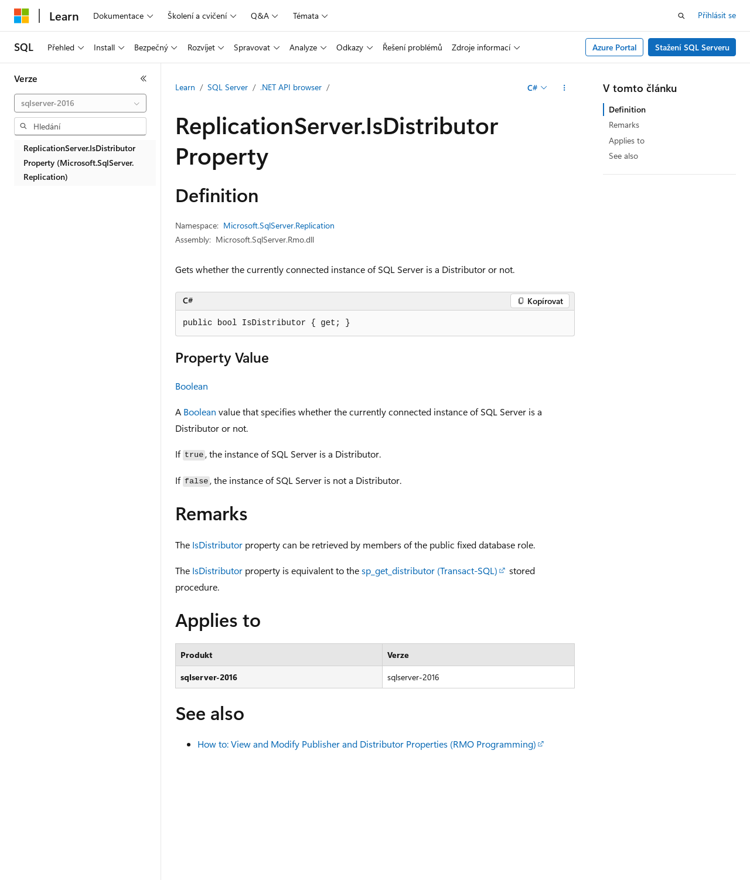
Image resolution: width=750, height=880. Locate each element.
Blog (171, 873)
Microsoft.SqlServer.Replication (279, 225)
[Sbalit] (143, 78)
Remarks (624, 124)
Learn (185, 87)
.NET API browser (291, 87)
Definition (627, 109)
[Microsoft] (21, 15)
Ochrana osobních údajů (284, 873)
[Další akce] (564, 88)
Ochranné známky (660, 873)
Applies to (627, 140)
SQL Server (227, 87)
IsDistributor (217, 544)
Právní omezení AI (46, 873)
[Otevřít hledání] (681, 15)
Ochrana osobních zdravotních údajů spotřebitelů (440, 873)
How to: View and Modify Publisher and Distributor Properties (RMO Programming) (366, 744)
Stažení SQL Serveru (692, 47)
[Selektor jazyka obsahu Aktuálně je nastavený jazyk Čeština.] (39, 846)
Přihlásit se (717, 15)
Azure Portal (614, 47)
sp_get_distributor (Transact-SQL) (429, 570)
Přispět (214, 873)
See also (623, 155)
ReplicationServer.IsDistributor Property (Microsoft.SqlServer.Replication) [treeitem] (79, 162)
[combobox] (80, 103)
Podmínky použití (582, 873)
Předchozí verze (121, 873)
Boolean (191, 386)
